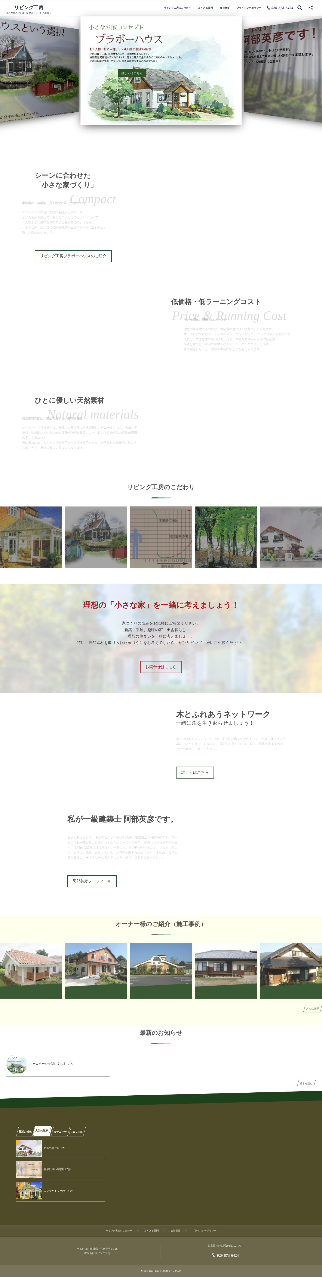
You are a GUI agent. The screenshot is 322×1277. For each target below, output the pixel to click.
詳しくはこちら (132, 73)
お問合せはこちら (161, 667)
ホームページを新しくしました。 (52, 1063)
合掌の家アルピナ (54, 1147)
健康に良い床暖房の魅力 (58, 1169)
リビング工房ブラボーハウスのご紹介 (73, 256)
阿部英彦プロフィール (92, 881)
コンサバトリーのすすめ (58, 1190)
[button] (155, 121)
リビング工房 (28, 7)
